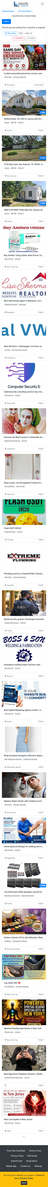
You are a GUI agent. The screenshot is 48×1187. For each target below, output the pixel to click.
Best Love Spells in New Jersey (18, 1119)
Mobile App (11, 1166)
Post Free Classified (16, 1151)
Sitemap (38, 1166)
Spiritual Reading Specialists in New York (22, 1028)
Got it (24, 1183)
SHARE (31, 38)
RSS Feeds (32, 1156)
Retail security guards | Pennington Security (24, 619)
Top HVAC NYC (12, 983)
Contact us (25, 1166)
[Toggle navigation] (42, 3)
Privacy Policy (17, 1156)
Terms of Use (35, 1151)
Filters (6, 21)
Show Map (10, 33)
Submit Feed (16, 1161)
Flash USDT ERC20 (12, 528)
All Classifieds (24, 11)
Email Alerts (31, 1161)
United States (8, 11)
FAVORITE (18, 38)
